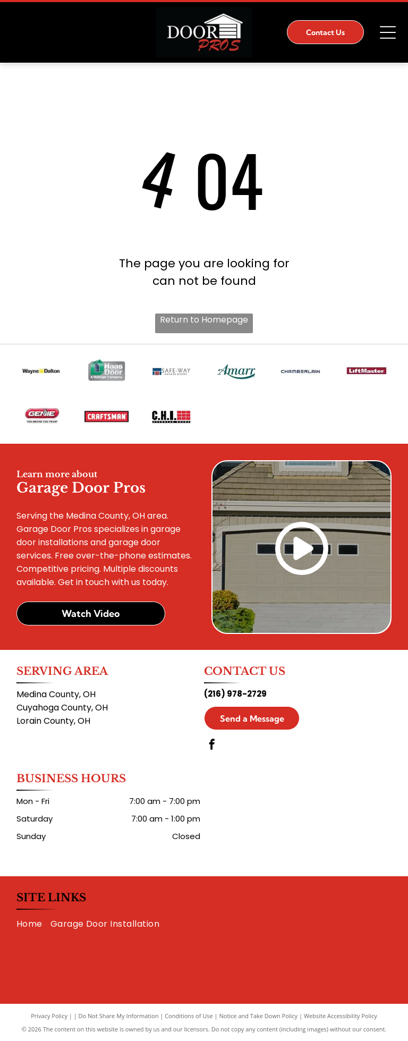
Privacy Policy (49, 1016)
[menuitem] (33, 923)
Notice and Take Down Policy (258, 1016)
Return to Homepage (204, 320)
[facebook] (212, 746)
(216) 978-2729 (235, 693)
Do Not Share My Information (119, 1016)
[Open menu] (388, 32)
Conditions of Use (189, 1016)
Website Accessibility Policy (340, 1016)
